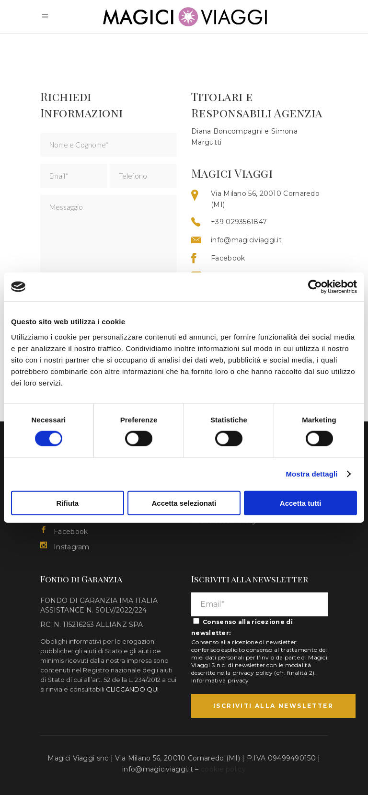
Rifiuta (67, 503)
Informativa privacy (220, 680)
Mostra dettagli (311, 474)
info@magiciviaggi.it (157, 769)
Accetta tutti (301, 503)
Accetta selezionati (183, 503)
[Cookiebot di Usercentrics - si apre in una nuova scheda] (315, 287)
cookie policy (223, 769)
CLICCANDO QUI (132, 689)
